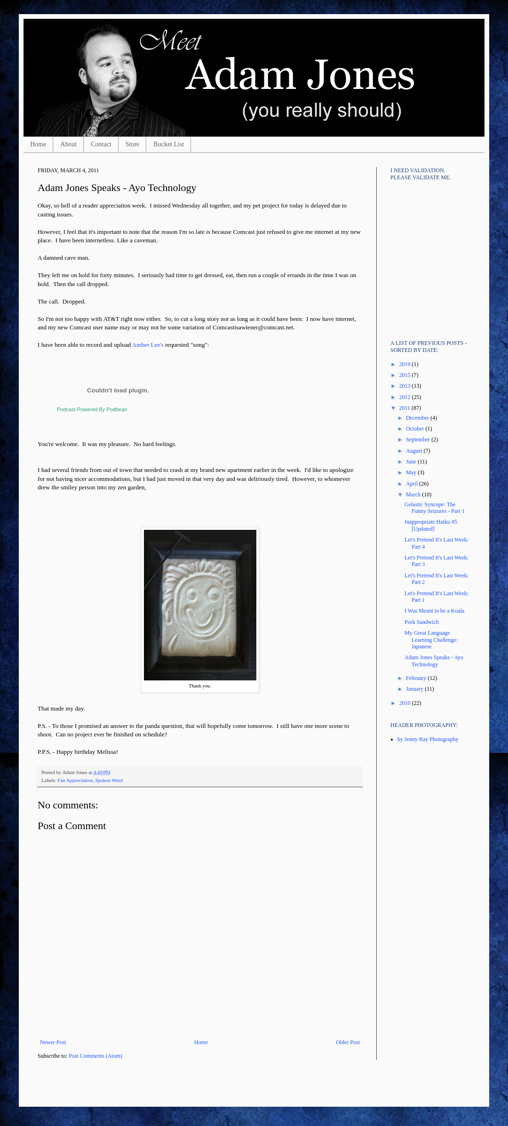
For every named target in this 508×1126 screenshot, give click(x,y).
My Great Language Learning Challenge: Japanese (431, 640)
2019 (405, 364)
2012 (405, 397)
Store (133, 144)
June (412, 461)
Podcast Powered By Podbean (92, 409)
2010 (405, 703)
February (417, 678)
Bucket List (168, 144)
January (415, 689)
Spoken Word (109, 780)
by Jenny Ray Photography (428, 739)
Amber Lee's (148, 344)
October (416, 428)
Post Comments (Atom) (95, 1056)
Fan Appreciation (75, 780)
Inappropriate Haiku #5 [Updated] (431, 525)
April (412, 483)
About (68, 144)
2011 (405, 408)
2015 (405, 375)
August (415, 450)
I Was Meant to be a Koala (434, 610)
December (418, 418)
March (414, 494)
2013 (405, 386)
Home (38, 144)
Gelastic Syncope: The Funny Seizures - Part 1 (435, 507)
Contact (101, 144)
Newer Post (53, 1042)
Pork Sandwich (422, 622)
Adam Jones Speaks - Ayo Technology (434, 660)
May (412, 472)
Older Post (348, 1042)
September (418, 439)
